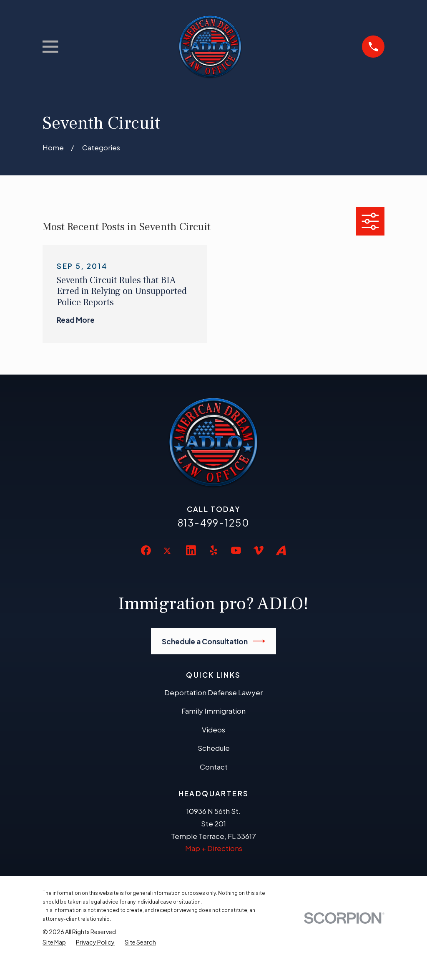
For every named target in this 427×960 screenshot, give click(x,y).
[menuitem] (54, 942)
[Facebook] (146, 550)
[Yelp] (213, 550)
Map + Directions (213, 848)
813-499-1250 (214, 523)
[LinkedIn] (191, 550)
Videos (213, 729)
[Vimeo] (259, 550)
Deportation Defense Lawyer (213, 692)
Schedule (214, 747)
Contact (214, 766)
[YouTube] (236, 550)
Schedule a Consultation (214, 641)
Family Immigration (213, 710)
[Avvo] (281, 550)
